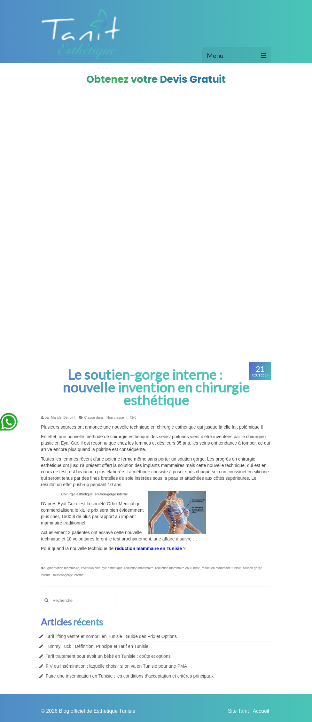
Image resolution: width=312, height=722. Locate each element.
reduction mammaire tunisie (221, 568)
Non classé (115, 417)
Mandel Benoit (62, 417)
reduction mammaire (138, 568)
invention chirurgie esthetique (101, 568)
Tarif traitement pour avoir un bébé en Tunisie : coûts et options (108, 656)
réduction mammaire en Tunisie (148, 548)
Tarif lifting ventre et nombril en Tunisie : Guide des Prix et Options (111, 636)
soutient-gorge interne (67, 575)
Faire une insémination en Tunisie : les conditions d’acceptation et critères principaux (130, 676)
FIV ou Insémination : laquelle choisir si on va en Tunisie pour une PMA (116, 666)
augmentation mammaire (61, 568)
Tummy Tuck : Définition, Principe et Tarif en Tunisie (97, 646)
